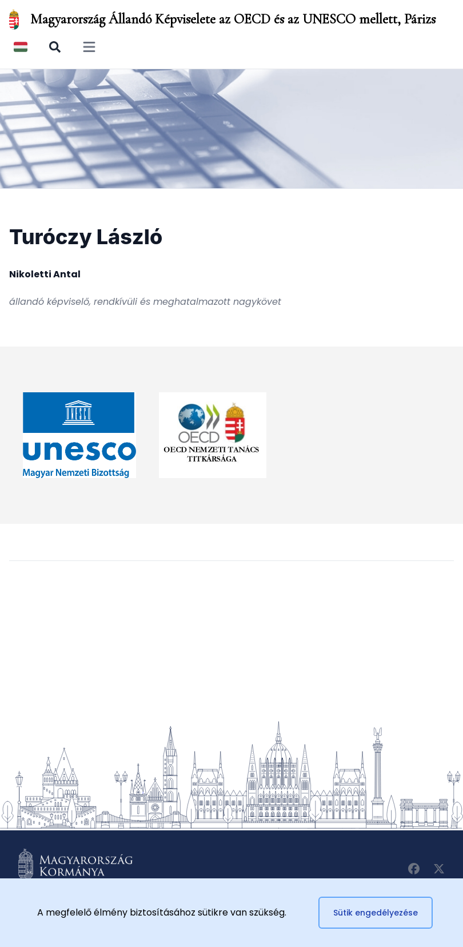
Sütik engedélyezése (375, 912)
